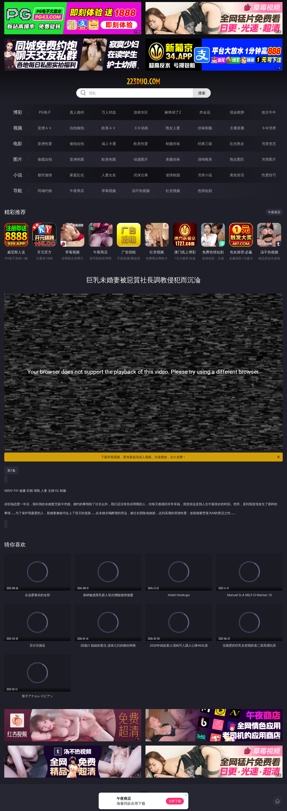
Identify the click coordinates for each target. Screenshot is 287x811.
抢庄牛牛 (269, 112)
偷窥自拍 (45, 159)
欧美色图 (109, 159)
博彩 (17, 112)
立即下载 (175, 801)
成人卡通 (109, 143)
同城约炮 (45, 190)
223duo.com (143, 81)
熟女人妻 (173, 127)
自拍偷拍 (77, 127)
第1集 (11, 470)
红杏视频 (173, 190)
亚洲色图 (77, 159)
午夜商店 (77, 190)
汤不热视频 (141, 190)
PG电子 (45, 112)
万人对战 (109, 112)
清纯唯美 (205, 159)
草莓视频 (109, 190)
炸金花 (205, 112)
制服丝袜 (173, 143)
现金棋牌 (237, 112)
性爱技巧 (269, 175)
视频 (17, 128)
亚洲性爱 (45, 143)
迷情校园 (173, 175)
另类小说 (205, 175)
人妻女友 (109, 175)
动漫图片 (141, 159)
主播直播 (237, 127)
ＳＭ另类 (269, 127)
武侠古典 (141, 175)
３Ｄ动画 (141, 127)
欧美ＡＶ (109, 127)
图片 (17, 159)
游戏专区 (141, 112)
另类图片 (269, 159)
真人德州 (77, 112)
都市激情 (45, 175)
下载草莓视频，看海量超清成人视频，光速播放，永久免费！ (190, 457)
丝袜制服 (205, 127)
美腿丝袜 (173, 159)
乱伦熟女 (237, 143)
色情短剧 (205, 190)
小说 (17, 175)
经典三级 (205, 143)
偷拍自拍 (77, 143)
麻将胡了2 (173, 112)
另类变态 (269, 143)
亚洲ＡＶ (45, 127)
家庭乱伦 (77, 175)
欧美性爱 (141, 143)
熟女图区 (237, 159)
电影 (17, 143)
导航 (17, 191)
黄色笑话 (237, 175)
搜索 (201, 93)
